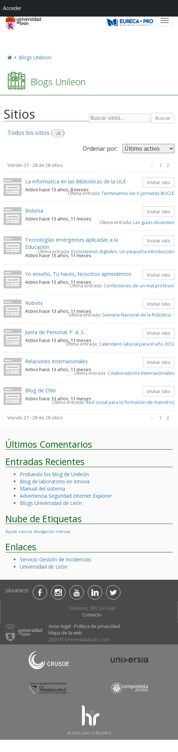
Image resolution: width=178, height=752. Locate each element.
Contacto (91, 614)
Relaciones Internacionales (56, 361)
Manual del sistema (42, 488)
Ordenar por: (100, 148)
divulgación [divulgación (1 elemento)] (44, 531)
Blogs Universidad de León (51, 503)
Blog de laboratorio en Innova (55, 481)
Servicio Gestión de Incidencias (55, 559)
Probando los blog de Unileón (54, 474)
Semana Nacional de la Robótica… (138, 314)
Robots (34, 303)
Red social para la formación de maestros (130, 402)
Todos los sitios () (36, 133)
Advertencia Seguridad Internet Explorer (66, 495)
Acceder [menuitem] (12, 8)
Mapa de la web (65, 632)
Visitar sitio (158, 182)
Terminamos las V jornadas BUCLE (137, 193)
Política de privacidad (97, 626)
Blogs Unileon (35, 57)
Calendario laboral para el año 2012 (136, 344)
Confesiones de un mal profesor (139, 285)
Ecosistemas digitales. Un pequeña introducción (122, 251)
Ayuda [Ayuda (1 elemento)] (11, 531)
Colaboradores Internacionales (141, 373)
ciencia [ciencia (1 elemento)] (25, 531)
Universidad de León (43, 566)
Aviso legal (59, 626)
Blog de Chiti (40, 390)
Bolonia (34, 210)
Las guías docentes (153, 222)
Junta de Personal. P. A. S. (55, 332)
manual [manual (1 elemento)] (63, 531)
